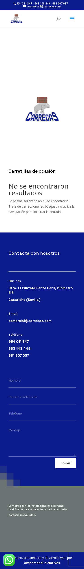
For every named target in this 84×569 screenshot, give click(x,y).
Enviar (65, 463)
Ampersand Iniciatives (42, 563)
